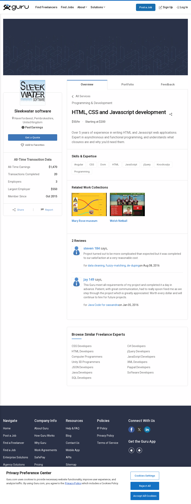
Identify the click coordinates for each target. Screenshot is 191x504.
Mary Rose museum (84, 220)
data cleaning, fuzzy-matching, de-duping (114, 265)
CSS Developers (82, 346)
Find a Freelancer (13, 442)
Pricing (38, 464)
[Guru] (16, 7)
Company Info (45, 421)
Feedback (168, 84)
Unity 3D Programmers (86, 361)
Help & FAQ (72, 428)
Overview (87, 84)
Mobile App (73, 450)
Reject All (145, 485)
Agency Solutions (14, 464)
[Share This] (170, 114)
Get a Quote (32, 137)
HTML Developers (83, 351)
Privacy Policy (105, 435)
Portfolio (127, 84)
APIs (69, 457)
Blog (68, 435)
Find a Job (9, 450)
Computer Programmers (87, 356)
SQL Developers (81, 377)
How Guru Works (44, 435)
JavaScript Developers (141, 356)
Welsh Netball (118, 220)
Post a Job (145, 7)
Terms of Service (107, 442)
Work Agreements (45, 450)
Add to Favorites (32, 145)
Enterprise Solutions (15, 457)
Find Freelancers (46, 7)
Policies (103, 421)
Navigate (10, 421)
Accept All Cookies (144, 495)
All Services (81, 96)
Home (7, 428)
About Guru (41, 428)
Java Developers (82, 372)
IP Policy (102, 428)
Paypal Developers (138, 367)
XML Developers (137, 361)
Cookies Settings (145, 475)
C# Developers (136, 346)
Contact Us (72, 442)
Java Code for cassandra (103, 304)
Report (47, 209)
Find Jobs (67, 7)
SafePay (39, 457)
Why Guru (40, 442)
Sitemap (71, 464)
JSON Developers (82, 367)
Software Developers (140, 372)
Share (18, 210)
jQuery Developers (138, 351)
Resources (74, 421)
